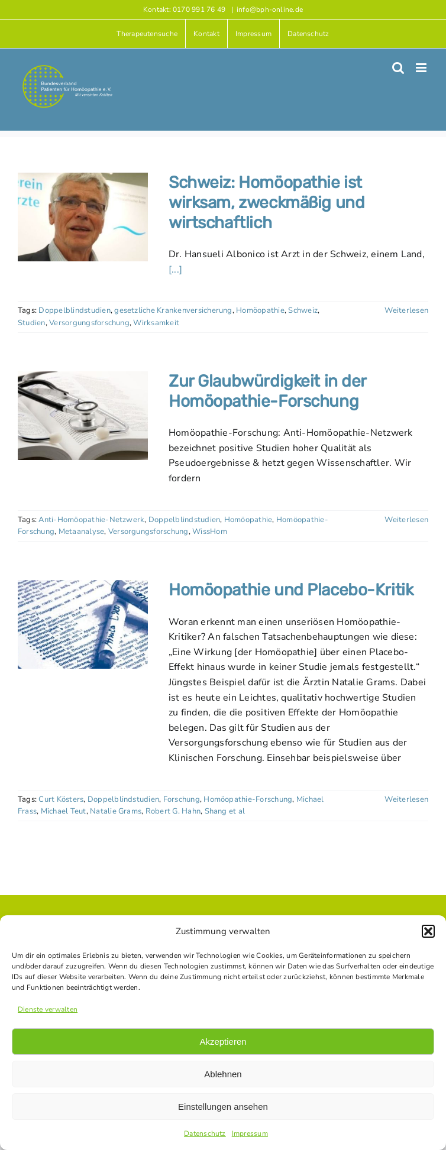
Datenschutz (205, 1133)
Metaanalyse (82, 531)
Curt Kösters (60, 799)
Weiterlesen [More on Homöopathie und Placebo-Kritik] (406, 799)
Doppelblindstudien (74, 310)
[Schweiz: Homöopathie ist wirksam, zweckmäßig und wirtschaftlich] (83, 217)
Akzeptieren (222, 1041)
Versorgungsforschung (89, 323)
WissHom (209, 531)
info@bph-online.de (270, 9)
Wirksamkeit (156, 323)
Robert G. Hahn (173, 811)
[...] (175, 269)
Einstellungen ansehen (223, 1107)
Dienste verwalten (47, 1009)
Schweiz (303, 310)
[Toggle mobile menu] (422, 67)
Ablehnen (222, 1074)
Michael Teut (63, 811)
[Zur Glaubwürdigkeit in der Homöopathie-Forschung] (83, 415)
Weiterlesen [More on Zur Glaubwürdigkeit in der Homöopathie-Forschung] (406, 519)
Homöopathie (260, 310)
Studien (32, 323)
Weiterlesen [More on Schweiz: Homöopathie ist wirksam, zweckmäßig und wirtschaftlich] (406, 310)
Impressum (250, 1133)
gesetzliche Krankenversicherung (173, 310)
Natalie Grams (115, 811)
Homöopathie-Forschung (247, 799)
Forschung (181, 799)
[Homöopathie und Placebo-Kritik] (83, 624)
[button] (428, 931)
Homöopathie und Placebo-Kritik (291, 590)
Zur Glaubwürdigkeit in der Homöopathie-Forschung (267, 391)
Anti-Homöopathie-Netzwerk (91, 519)
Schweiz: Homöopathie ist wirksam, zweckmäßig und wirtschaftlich (266, 202)
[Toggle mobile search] (398, 67)
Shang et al (225, 811)
